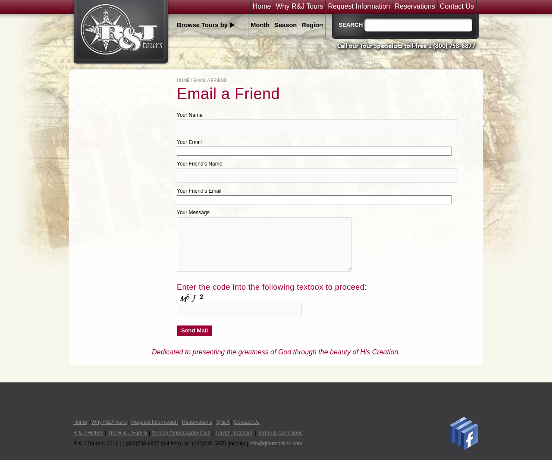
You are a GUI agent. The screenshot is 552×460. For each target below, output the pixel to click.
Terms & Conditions (280, 433)
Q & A (223, 422)
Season (285, 25)
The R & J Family (127, 433)
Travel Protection (234, 433)
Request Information (359, 6)
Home (262, 6)
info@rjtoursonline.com (275, 444)
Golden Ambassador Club (180, 433)
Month (260, 25)
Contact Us (457, 6)
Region (312, 25)
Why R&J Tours (299, 6)
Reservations (415, 6)
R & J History (88, 433)
